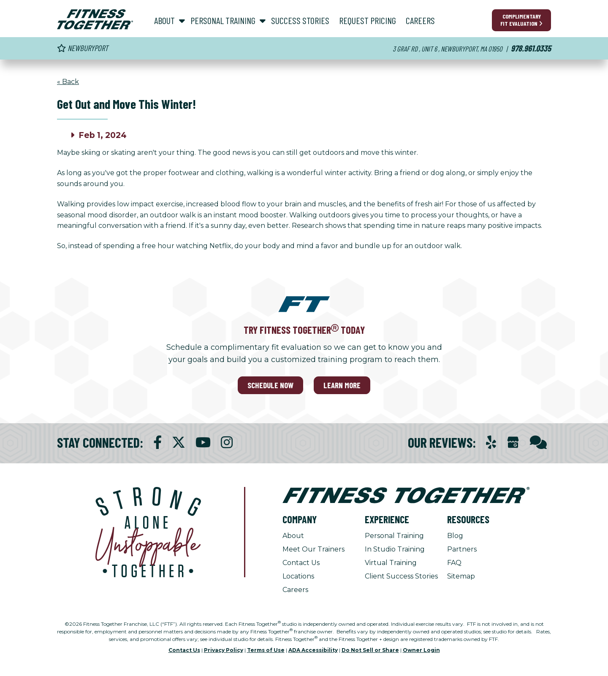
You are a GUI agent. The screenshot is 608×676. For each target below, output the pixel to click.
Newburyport (82, 48)
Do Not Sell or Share (370, 650)
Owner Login (421, 650)
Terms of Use (266, 650)
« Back (68, 82)
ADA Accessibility (313, 650)
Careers (295, 590)
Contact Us (301, 563)
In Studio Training (395, 549)
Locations (298, 576)
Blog (455, 536)
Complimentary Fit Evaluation (521, 20)
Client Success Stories (401, 576)
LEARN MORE (342, 385)
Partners (462, 549)
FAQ (454, 563)
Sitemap (461, 576)
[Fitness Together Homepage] (95, 19)
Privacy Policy (223, 650)
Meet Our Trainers (313, 549)
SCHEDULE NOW (270, 385)
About (293, 536)
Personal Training (394, 536)
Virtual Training (391, 563)
